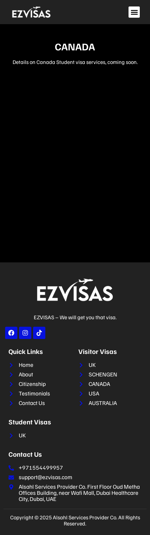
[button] (134, 12)
